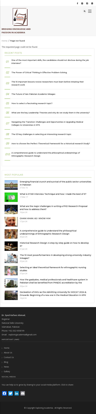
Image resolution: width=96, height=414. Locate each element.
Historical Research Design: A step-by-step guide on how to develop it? (54, 244)
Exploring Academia (44, 408)
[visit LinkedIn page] (16, 393)
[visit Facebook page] (4, 393)
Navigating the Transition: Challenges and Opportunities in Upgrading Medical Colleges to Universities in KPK (47, 123)
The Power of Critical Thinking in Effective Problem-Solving (39, 72)
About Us (8, 352)
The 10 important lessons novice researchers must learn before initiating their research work (47, 83)
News (6, 366)
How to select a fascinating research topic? (31, 103)
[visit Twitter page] (10, 393)
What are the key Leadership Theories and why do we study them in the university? (50, 112)
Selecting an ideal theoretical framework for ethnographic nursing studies (53, 269)
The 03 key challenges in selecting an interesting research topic (41, 134)
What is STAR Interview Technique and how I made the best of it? (53, 194)
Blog (6, 362)
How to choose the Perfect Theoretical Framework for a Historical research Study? (50, 143)
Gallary (7, 371)
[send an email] (22, 393)
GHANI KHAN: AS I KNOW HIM (35, 218)
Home (4, 41)
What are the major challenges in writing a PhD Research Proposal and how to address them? (53, 208)
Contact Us (9, 357)
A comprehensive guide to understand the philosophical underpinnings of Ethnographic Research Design (45, 154)
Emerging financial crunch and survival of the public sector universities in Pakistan (55, 183)
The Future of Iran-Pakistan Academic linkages (33, 94)
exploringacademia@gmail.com (23, 334)
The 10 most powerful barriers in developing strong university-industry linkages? (55, 256)
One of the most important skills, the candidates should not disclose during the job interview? (50, 61)
